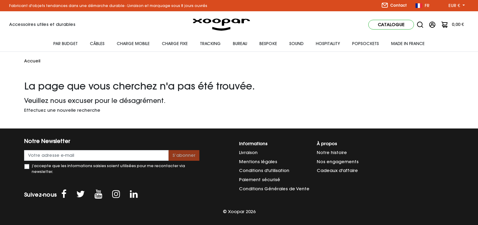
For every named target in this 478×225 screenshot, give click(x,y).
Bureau (240, 43)
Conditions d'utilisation (264, 170)
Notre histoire (332, 152)
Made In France (408, 43)
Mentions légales (258, 161)
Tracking (210, 43)
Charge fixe (175, 43)
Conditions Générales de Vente (274, 189)
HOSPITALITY (328, 43)
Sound (296, 43)
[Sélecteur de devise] (456, 5)
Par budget (65, 43)
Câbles (97, 43)
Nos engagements (337, 161)
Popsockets (365, 43)
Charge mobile (133, 43)
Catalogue (391, 24)
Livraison (248, 152)
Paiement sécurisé (259, 179)
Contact (394, 5)
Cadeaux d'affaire (337, 170)
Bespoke (268, 43)
